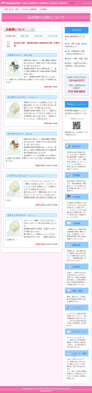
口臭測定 (43, 9)
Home (26, 3)
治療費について (75, 3)
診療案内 (43, 3)
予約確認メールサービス (77, 104)
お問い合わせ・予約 (11, 9)
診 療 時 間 (76, 30)
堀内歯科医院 (13, 3)
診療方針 (33, 3)
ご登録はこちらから (76, 119)
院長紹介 (63, 3)
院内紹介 (54, 3)
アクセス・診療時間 (29, 9)
